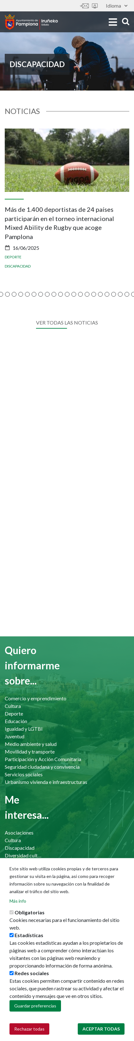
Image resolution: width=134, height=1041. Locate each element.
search (125, 21)
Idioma (116, 6)
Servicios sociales (24, 774)
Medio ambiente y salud (31, 744)
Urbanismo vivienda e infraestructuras (46, 782)
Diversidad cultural (23, 855)
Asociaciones (19, 833)
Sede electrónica (95, 5)
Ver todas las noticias (67, 322)
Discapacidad (18, 266)
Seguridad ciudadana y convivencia (42, 767)
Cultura (13, 706)
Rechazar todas (29, 1029)
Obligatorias (30, 912)
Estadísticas (29, 935)
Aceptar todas (101, 1029)
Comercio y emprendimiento (35, 698)
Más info (17, 901)
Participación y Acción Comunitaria (43, 759)
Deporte (13, 257)
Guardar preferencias (35, 1005)
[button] (7, 294)
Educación (16, 721)
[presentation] (9, 215)
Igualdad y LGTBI (24, 729)
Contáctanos (84, 5)
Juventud (14, 736)
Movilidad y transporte (30, 751)
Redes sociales (32, 973)
